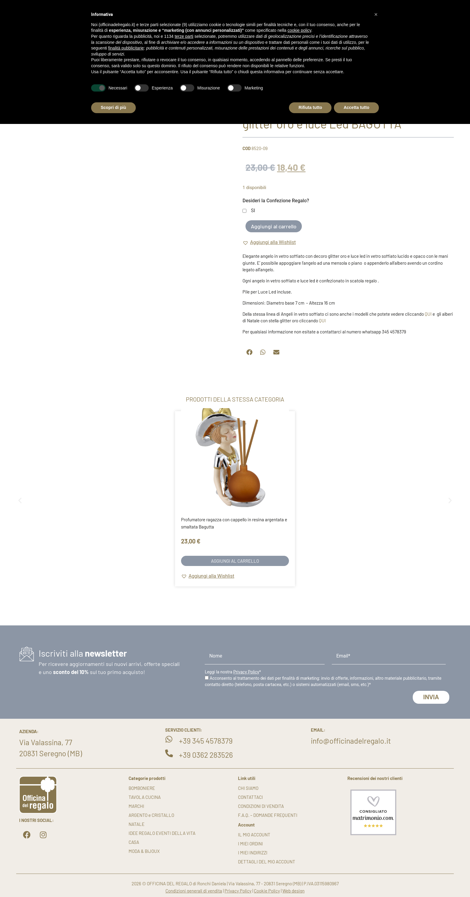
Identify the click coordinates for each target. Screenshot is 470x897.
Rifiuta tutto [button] (310, 107)
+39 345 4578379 (206, 740)
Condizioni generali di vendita (193, 890)
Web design (293, 890)
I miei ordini (250, 843)
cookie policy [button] (299, 30)
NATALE (136, 824)
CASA (134, 842)
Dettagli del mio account (266, 861)
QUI (428, 314)
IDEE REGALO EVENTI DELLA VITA (162, 833)
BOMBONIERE (142, 788)
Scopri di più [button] (113, 107)
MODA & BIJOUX (144, 851)
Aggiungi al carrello (273, 226)
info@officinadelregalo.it (351, 740)
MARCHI (136, 806)
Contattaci (250, 797)
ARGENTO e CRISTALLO (151, 815)
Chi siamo (248, 788)
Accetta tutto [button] (356, 107)
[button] (269, 242)
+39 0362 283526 (206, 754)
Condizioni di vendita (261, 806)
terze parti (184, 36)
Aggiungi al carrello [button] (235, 561)
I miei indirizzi (252, 852)
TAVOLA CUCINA (145, 797)
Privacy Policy (246, 672)
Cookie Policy (267, 890)
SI (253, 210)
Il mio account (254, 834)
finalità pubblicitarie (126, 48)
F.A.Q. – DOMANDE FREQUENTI (267, 815)
